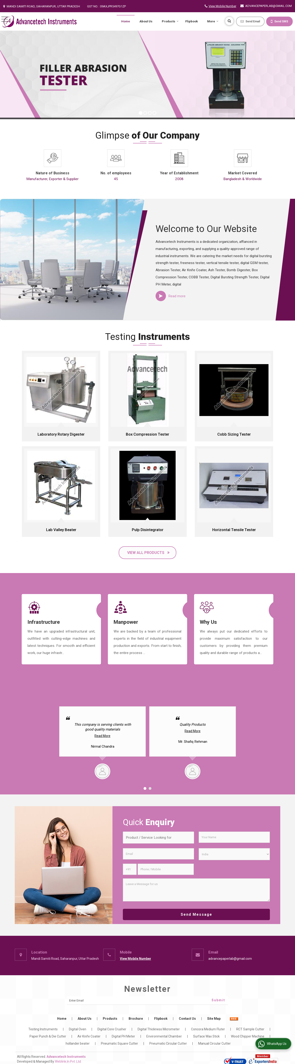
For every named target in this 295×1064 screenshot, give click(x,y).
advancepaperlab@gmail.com (268, 6)
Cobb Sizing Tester (234, 434)
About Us (145, 21)
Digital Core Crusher (111, 1029)
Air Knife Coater (88, 1036)
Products (170, 21)
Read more (177, 296)
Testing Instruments (43, 1029)
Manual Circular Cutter (214, 1043)
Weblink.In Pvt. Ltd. (68, 1061)
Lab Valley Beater (61, 529)
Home (125, 21)
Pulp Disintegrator (147, 529)
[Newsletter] (147, 1000)
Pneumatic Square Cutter (119, 1043)
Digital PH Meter (123, 1036)
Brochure (136, 1018)
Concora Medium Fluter (208, 1029)
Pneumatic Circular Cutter (168, 1043)
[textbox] (158, 838)
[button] (222, 6)
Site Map (214, 1018)
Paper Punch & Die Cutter (48, 1036)
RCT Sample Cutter (250, 1029)
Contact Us (187, 1018)
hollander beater (78, 1043)
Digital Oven (77, 1029)
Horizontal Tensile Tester (234, 529)
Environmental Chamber (164, 1036)
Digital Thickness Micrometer (159, 1029)
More (212, 21)
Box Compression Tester (147, 434)
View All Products (145, 552)
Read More (102, 736)
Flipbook (191, 21)
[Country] (234, 854)
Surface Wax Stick (206, 1036)
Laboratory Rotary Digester (61, 434)
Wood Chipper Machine (247, 1036)
